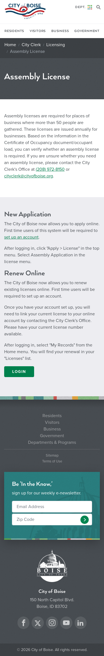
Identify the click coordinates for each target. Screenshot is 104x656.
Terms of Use (52, 461)
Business (60, 31)
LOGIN (19, 371)
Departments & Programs (52, 442)
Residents (14, 31)
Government (87, 31)
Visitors (38, 31)
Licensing (55, 45)
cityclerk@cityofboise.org (28, 176)
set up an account (21, 237)
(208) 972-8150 (50, 169)
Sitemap (52, 455)
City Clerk (31, 45)
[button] (84, 520)
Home (10, 45)
